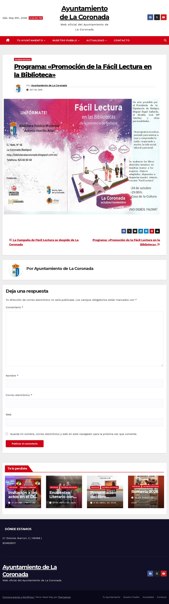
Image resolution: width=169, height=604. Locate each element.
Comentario (14, 307)
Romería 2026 (144, 491)
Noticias (13, 487)
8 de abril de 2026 (105, 503)
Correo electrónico (19, 395)
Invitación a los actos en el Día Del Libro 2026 (22, 496)
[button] (165, 40)
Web (8, 414)
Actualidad (95, 40)
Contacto (122, 40)
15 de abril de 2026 (64, 503)
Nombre (12, 375)
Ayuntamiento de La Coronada (49, 85)
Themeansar (64, 597)
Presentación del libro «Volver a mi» (103, 496)
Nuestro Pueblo (65, 40)
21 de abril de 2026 (23, 503)
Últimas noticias (23, 59)
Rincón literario (28, 487)
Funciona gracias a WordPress (18, 597)
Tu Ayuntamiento (30, 40)
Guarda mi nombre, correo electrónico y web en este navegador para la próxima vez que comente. (73, 434)
